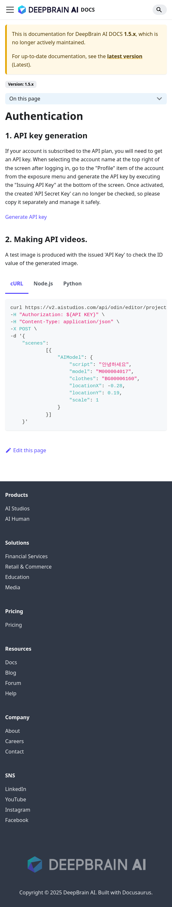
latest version (124, 56)
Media (12, 587)
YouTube (15, 799)
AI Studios (17, 508)
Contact (14, 751)
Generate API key (26, 216)
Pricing (13, 624)
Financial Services (26, 556)
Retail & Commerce (28, 566)
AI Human (17, 518)
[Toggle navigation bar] (10, 10)
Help (10, 693)
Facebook (16, 820)
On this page (24, 98)
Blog (10, 672)
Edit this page (25, 450)
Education (17, 577)
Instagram (17, 809)
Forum (13, 683)
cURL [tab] (16, 283)
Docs (11, 662)
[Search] (160, 10)
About (12, 730)
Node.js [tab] (43, 283)
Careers (14, 741)
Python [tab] (72, 283)
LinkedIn (15, 789)
